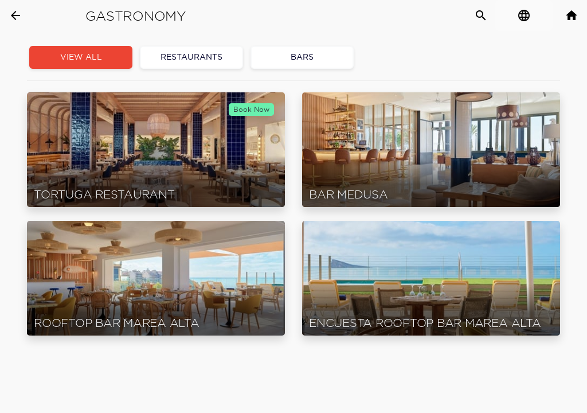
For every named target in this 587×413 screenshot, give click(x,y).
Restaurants (191, 57)
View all (81, 57)
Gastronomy (135, 16)
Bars (302, 57)
